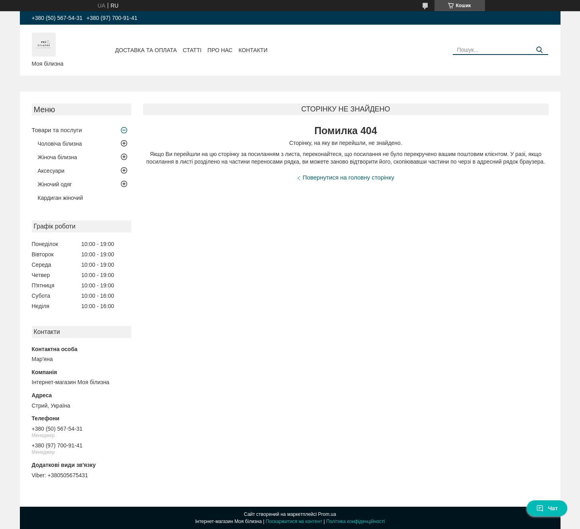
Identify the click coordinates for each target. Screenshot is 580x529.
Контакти (253, 50)
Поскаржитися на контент (294, 521)
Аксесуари (51, 171)
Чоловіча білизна (60, 144)
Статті (192, 50)
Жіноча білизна (57, 157)
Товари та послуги (57, 130)
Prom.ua (327, 514)
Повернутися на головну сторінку (348, 177)
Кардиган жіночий (60, 198)
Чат (547, 508)
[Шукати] (539, 50)
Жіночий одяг (55, 184)
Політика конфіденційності (355, 521)
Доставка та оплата (146, 50)
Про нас (220, 50)
